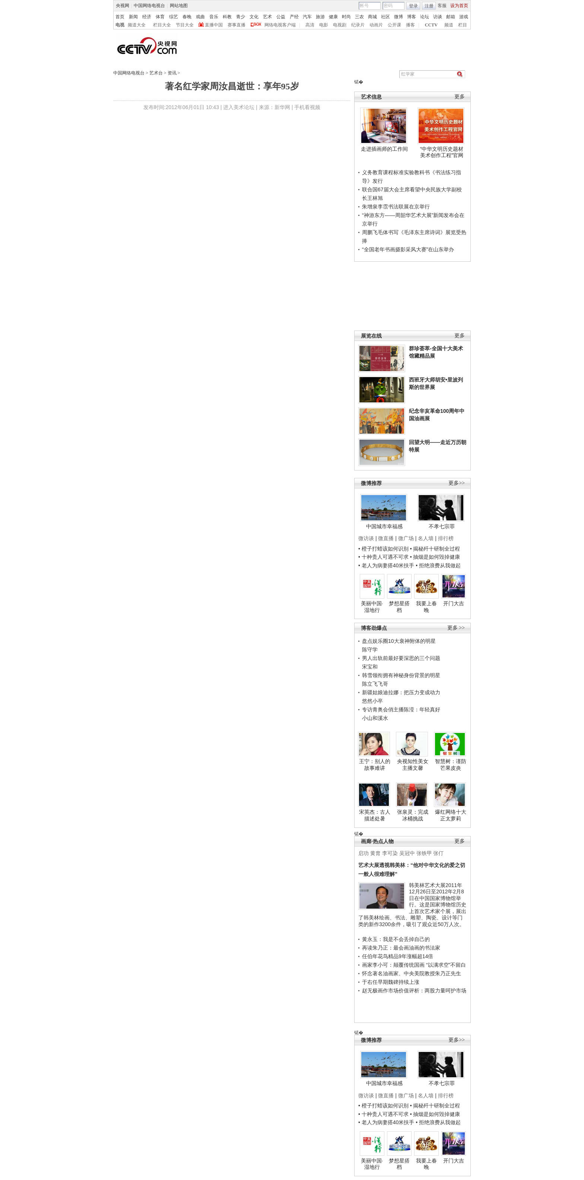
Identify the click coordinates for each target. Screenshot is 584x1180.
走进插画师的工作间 (384, 149)
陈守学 (370, 650)
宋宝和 (370, 667)
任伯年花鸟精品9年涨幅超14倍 (397, 956)
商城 (372, 16)
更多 (459, 96)
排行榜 (446, 538)
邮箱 (450, 16)
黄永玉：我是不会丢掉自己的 (396, 939)
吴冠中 (407, 853)
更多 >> (456, 628)
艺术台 (156, 73)
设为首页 (459, 5)
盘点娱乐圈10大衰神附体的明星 (399, 641)
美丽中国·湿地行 (372, 606)
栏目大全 (162, 25)
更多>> (456, 483)
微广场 (406, 538)
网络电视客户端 (280, 25)
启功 (363, 853)
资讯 (172, 73)
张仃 (438, 853)
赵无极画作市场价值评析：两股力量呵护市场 (414, 991)
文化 (254, 16)
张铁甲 (424, 853)
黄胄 (375, 853)
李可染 (390, 853)
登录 (413, 6)
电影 (323, 25)
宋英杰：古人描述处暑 (374, 815)
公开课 (394, 25)
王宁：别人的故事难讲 (374, 764)
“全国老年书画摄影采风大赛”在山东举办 (408, 249)
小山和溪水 (375, 718)
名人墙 (426, 538)
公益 (280, 16)
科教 (227, 16)
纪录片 (358, 25)
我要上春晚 (426, 606)
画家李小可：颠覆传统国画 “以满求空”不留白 (414, 965)
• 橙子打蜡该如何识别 (383, 549)
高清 (309, 25)
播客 (410, 25)
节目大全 (185, 25)
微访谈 (366, 538)
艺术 (267, 16)
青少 (240, 16)
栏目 (462, 25)
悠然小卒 (372, 701)
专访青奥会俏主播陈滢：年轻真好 (401, 709)
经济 (146, 16)
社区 (385, 16)
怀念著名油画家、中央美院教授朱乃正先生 (411, 973)
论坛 (424, 16)
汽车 (307, 16)
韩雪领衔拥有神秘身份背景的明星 (401, 675)
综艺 (173, 16)
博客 (411, 16)
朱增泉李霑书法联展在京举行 (396, 207)
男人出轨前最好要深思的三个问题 (401, 658)
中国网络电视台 (149, 5)
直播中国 (214, 25)
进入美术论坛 (238, 107)
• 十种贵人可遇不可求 (384, 557)
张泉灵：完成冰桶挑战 (412, 815)
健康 (333, 16)
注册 (429, 6)
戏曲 (200, 16)
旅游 (320, 16)
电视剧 (339, 25)
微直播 (386, 538)
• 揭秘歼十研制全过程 (435, 549)
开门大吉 (453, 603)
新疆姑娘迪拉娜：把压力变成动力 (401, 692)
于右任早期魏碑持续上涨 (390, 982)
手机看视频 (307, 107)
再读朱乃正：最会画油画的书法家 (401, 948)
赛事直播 (236, 25)
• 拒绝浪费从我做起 (438, 565)
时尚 (346, 16)
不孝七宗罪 (442, 526)
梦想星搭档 (399, 606)
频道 (448, 25)
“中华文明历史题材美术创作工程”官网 (442, 152)
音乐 (213, 16)
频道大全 (137, 25)
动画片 (376, 25)
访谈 (437, 16)
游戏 (463, 16)
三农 (359, 16)
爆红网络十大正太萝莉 (450, 815)
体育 (160, 16)
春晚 (186, 16)
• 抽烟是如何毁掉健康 (435, 557)
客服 (442, 5)
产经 (294, 16)
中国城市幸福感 (384, 526)
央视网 (122, 5)
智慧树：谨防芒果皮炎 (450, 764)
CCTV (431, 25)
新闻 (133, 16)
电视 (119, 25)
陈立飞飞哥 (375, 684)
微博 (398, 16)
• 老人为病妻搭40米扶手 (386, 565)
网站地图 (179, 5)
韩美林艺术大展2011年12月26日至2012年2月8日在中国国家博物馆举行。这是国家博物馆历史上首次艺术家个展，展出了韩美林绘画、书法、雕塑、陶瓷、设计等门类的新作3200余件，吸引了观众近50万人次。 (412, 904)
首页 (119, 16)
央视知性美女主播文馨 (412, 764)
